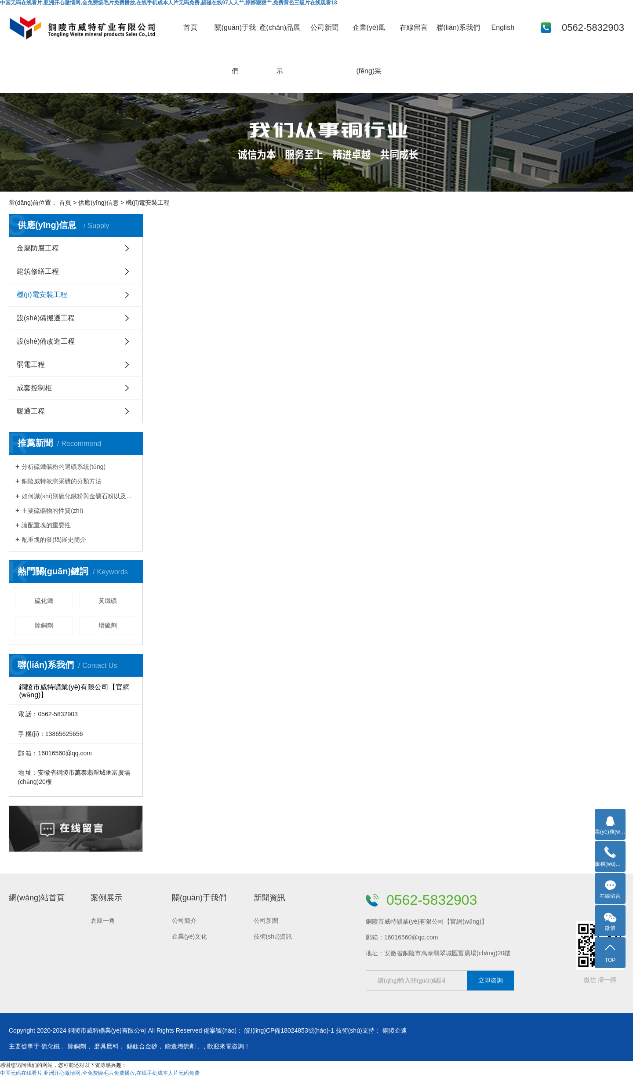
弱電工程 (31, 364)
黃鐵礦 (107, 600)
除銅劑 (44, 625)
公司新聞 (324, 27)
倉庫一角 (103, 920)
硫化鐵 (44, 600)
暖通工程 (31, 411)
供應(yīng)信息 (98, 202)
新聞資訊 (269, 897)
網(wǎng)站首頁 (37, 897)
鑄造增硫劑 (180, 1046)
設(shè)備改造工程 (46, 341)
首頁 (190, 27)
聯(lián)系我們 (458, 27)
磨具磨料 (106, 1046)
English (502, 27)
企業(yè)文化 (189, 936)
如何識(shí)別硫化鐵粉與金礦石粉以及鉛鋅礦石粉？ (79, 496)
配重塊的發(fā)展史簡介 (54, 539)
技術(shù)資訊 (273, 936)
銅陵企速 (394, 1030)
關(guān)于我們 (199, 897)
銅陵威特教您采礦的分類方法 (62, 481)
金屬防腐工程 (38, 248)
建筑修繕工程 (38, 271)
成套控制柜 (34, 388)
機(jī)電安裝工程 (42, 294)
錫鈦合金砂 (142, 1046)
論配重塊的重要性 (46, 525)
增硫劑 (107, 625)
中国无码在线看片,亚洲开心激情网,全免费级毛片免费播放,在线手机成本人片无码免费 (100, 1073)
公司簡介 (184, 920)
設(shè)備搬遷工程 (46, 318)
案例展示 (106, 897)
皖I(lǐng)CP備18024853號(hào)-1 (289, 1030)
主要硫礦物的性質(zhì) (52, 510)
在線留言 (414, 27)
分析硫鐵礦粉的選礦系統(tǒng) (64, 466)
